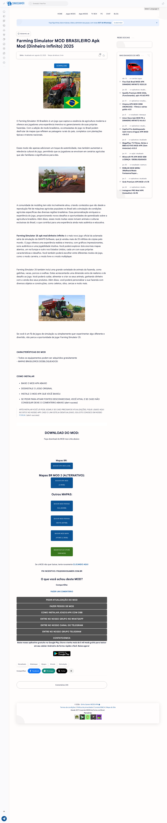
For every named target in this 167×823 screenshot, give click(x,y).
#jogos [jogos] (43, 729)
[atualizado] (144, 90)
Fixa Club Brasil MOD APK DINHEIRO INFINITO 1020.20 (134, 83)
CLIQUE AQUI (118, 23)
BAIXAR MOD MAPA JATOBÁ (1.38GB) (62, 600)
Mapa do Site (111, 805)
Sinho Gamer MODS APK (90, 802)
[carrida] (135, 78)
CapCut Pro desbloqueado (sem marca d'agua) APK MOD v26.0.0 (135, 132)
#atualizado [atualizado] (22, 729)
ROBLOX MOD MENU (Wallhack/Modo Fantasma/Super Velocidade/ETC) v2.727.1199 (134, 171)
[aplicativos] (136, 90)
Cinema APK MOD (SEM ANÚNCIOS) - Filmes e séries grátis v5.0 (134, 107)
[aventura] (143, 165)
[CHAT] (108, 14)
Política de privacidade (85, 805)
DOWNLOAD (61, 66)
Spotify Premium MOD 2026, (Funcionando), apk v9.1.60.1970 (135, 94)
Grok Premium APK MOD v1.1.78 (135, 182)
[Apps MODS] (83, 14)
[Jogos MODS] (70, 14)
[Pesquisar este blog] (48, 3)
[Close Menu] (156, 23)
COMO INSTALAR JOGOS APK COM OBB (61, 677)
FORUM (22, 448)
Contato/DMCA (99, 805)
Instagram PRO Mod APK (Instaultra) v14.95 (133, 191)
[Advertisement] (62, 386)
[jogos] (140, 78)
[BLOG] (116, 14)
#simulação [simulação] (63, 729)
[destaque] (142, 115)
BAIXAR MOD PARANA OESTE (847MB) (62, 586)
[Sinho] (22, 55)
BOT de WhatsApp (104, 23)
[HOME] (60, 14)
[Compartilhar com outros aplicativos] (71, 735)
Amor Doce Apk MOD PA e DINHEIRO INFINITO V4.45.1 (134, 119)
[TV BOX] (94, 14)
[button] (163, 3)
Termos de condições (67, 805)
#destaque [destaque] (33, 729)
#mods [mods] (52, 729)
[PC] (102, 14)
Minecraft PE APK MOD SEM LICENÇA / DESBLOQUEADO (134, 158)
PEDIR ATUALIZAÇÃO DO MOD (61, 664)
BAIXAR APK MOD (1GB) (61, 531)
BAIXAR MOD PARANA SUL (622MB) (62, 571)
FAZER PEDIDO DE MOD (62, 671)
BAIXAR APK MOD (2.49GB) (61, 548)
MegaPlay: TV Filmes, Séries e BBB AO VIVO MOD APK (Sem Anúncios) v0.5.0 (135, 145)
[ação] (134, 153)
